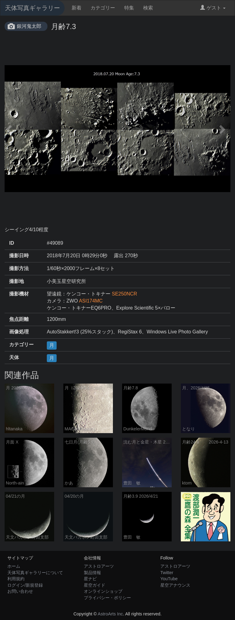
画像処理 (19, 331)
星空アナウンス (175, 585)
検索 (148, 7)
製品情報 (92, 572)
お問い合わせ (20, 591)
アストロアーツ (99, 566)
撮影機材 (19, 293)
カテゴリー (103, 7)
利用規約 (15, 578)
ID (11, 243)
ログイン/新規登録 (25, 585)
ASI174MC (91, 300)
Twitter (166, 572)
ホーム (13, 566)
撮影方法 (19, 268)
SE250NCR (124, 293)
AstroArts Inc (110, 613)
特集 (129, 7)
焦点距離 (19, 319)
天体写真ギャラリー (32, 8)
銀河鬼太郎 (29, 26)
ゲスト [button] (213, 7)
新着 (76, 7)
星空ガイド (94, 585)
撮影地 (16, 281)
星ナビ (90, 578)
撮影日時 (19, 255)
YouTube (169, 578)
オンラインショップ (103, 591)
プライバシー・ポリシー (107, 597)
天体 (14, 357)
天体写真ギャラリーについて (35, 572)
